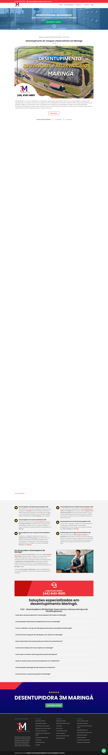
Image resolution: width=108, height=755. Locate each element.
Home (61, 5)
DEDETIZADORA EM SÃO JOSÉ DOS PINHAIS (43, 728)
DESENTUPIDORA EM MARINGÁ (40, 723)
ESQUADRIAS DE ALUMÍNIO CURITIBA (83, 742)
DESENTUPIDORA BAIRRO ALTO (82, 730)
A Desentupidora (69, 5)
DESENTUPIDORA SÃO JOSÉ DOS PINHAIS (84, 732)
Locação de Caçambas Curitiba (41, 737)
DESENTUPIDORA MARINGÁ (44, 119)
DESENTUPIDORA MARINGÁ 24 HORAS (63, 723)
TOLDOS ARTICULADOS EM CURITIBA (83, 740)
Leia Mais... (54, 113)
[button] (104, 751)
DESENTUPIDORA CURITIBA (40, 742)
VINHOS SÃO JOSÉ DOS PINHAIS (41, 730)
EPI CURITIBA (37, 745)
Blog (92, 5)
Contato (86, 5)
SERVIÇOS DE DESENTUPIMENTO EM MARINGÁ (50, 37)
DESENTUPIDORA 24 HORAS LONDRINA (42, 726)
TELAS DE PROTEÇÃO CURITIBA (61, 730)
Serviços (78, 5)
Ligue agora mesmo (54, 591)
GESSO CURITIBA (38, 740)
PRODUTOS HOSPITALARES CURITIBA (62, 735)
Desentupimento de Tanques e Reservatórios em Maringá (54, 41)
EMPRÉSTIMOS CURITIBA (60, 738)
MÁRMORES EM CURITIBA (81, 737)
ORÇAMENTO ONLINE (53, 22)
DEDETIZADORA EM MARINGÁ (82, 735)
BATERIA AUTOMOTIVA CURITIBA (82, 721)
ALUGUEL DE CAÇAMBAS (60, 733)
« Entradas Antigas (20, 493)
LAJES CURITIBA (59, 726)
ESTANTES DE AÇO (59, 728)
